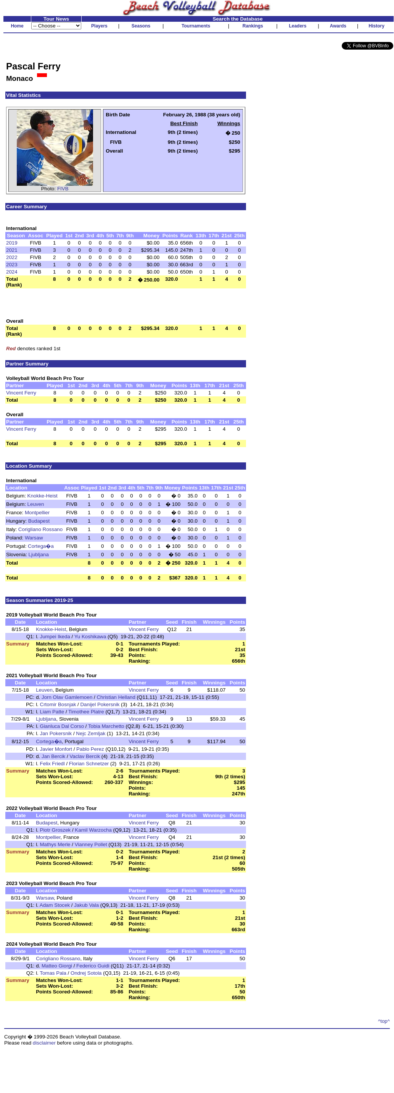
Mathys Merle (55, 844)
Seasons (141, 26)
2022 (12, 257)
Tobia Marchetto (106, 726)
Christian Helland (115, 697)
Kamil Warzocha (93, 830)
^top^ (384, 1021)
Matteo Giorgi (57, 966)
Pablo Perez (90, 749)
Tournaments (196, 26)
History (376, 26)
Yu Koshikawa (90, 636)
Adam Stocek (55, 905)
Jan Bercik (53, 756)
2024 (12, 272)
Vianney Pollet (91, 844)
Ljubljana (39, 554)
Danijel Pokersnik (99, 704)
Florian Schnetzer (89, 763)
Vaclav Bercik (84, 756)
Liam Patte (52, 712)
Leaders (297, 26)
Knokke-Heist (42, 496)
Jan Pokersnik (56, 733)
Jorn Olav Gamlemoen (67, 697)
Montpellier (37, 512)
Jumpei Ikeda (55, 636)
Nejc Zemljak (90, 733)
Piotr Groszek (55, 830)
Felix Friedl (52, 763)
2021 (12, 250)
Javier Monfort (56, 749)
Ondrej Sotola (86, 973)
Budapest (39, 521)
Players (99, 26)
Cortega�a (41, 546)
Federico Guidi (92, 966)
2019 (12, 243)
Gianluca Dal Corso (62, 726)
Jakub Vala (86, 905)
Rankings (253, 26)
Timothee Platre (86, 712)
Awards (338, 26)
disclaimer (44, 1043)
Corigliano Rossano (40, 529)
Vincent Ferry (21, 393)
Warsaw (34, 538)
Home (17, 26)
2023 (12, 264)
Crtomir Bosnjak (58, 704)
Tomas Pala (53, 973)
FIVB (63, 189)
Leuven (35, 504)
